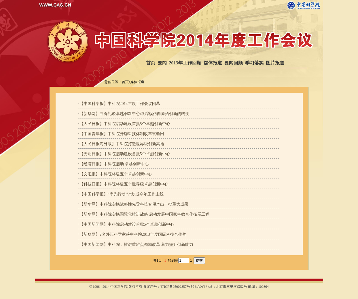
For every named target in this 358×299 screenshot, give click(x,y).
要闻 (162, 62)
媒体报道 (213, 62)
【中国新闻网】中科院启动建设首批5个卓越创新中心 (126, 224)
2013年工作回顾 (185, 62)
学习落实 (254, 62)
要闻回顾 (233, 62)
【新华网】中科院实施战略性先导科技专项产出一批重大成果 (133, 204)
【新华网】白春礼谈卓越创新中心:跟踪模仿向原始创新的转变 (134, 114)
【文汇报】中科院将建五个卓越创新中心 (115, 174)
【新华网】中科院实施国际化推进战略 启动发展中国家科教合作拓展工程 (144, 214)
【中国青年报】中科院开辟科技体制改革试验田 (121, 134)
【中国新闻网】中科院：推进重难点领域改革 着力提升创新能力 (136, 244)
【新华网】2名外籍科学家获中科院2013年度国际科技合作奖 (132, 234)
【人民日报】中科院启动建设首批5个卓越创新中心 (124, 124)
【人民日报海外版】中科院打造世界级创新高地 (121, 144)
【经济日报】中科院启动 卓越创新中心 (114, 164)
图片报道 (275, 62)
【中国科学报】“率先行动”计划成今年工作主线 (121, 194)
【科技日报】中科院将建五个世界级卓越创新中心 (123, 184)
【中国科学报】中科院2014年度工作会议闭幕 (119, 103)
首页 (150, 62)
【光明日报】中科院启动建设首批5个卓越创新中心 (124, 154)
